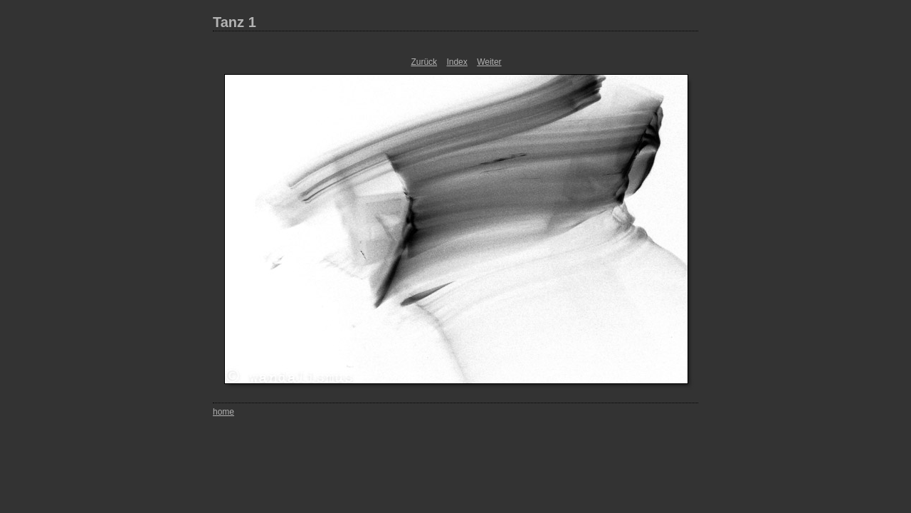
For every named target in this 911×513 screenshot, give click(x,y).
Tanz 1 (234, 22)
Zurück (424, 62)
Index (456, 62)
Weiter (489, 62)
